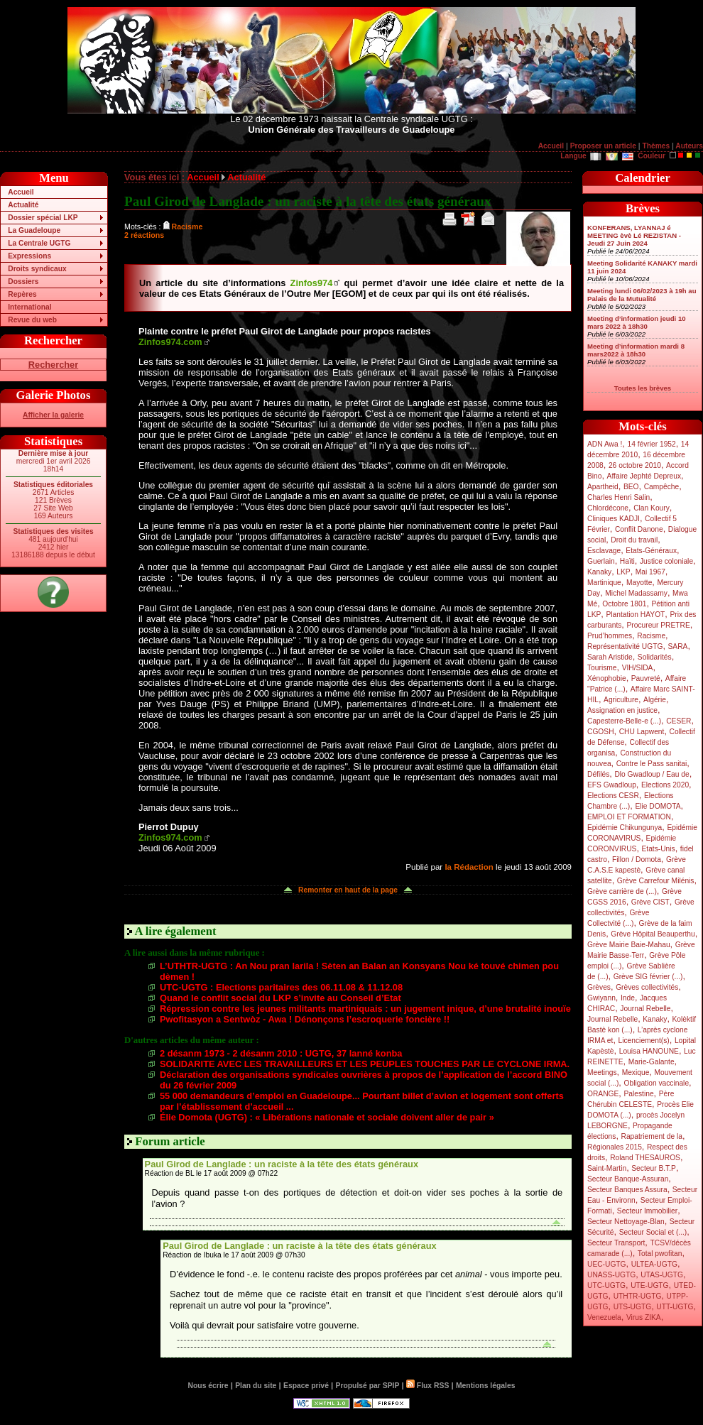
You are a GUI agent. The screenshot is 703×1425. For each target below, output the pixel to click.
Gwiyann (601, 998)
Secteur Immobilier (647, 1211)
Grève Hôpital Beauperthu (652, 934)
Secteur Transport (616, 1243)
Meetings (602, 1072)
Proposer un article (603, 146)
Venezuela (604, 1317)
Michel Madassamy (636, 593)
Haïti (627, 561)
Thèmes (656, 146)
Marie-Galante (651, 1062)
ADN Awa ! (604, 444)
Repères (22, 294)
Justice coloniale (666, 561)
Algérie (654, 700)
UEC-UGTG (606, 1264)
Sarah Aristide (610, 657)
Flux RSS (427, 1385)
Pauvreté (645, 678)
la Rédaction (469, 867)
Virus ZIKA (643, 1317)
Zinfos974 (311, 283)
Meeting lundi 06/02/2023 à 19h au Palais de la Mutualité (642, 294)
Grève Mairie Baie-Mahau (628, 945)
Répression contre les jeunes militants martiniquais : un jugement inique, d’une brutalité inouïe (365, 1008)
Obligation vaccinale (656, 1083)
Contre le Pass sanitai (651, 764)
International (29, 307)
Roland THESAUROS (645, 1158)
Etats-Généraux (651, 551)
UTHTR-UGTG (638, 1296)
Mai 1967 (650, 572)
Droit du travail (634, 540)
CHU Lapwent (642, 732)
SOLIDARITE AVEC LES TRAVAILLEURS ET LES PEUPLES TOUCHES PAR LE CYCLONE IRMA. (365, 1064)
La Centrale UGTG (39, 243)
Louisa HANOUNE (649, 1051)
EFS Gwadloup (611, 785)
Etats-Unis (658, 849)
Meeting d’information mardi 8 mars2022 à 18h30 (636, 350)
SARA (678, 646)
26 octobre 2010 (635, 465)
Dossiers (23, 281)
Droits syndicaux (37, 269)
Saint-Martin (606, 1168)
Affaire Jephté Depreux (644, 476)
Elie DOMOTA (657, 806)
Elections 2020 (665, 785)
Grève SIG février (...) (648, 977)
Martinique (604, 582)
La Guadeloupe (34, 230)
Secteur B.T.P (653, 1168)
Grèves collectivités (647, 987)
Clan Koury (651, 508)
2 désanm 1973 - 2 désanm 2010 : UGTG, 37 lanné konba (281, 1053)
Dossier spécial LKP (42, 218)
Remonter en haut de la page (348, 890)
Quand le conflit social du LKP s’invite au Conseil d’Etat (280, 998)
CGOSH (600, 732)
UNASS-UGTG (611, 1275)
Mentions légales (485, 1385)
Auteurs (689, 146)
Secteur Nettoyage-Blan (626, 1221)
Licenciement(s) (644, 1040)
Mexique (636, 1072)
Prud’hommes (609, 636)
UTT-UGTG (674, 1307)
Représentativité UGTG (625, 646)
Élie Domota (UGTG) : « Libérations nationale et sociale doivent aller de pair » (327, 1117)
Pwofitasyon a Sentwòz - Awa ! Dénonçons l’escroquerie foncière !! (304, 1019)
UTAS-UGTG (662, 1275)
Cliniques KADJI (613, 519)
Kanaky (599, 572)
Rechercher (53, 364)
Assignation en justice (622, 710)
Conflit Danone (639, 529)
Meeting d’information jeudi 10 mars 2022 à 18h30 (636, 322)
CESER (678, 721)
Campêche (662, 487)
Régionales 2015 (614, 1147)
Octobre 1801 (624, 604)
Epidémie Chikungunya (624, 827)
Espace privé (306, 1385)
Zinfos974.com (170, 342)
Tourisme (602, 668)
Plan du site (255, 1385)
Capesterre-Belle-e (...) (624, 721)
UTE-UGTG (649, 1285)
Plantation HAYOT (635, 614)
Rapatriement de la (651, 1136)
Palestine (638, 1094)
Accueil (551, 146)
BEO (631, 487)
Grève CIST (650, 902)
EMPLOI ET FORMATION (629, 817)
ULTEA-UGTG (654, 1264)
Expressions (29, 256)
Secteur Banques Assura (627, 1190)
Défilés (598, 774)
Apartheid (602, 487)
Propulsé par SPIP (368, 1385)
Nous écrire (208, 1385)
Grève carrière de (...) (622, 891)
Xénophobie (606, 678)
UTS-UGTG (632, 1307)
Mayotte (639, 582)
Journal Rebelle (645, 1008)
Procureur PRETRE (658, 625)
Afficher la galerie (53, 415)
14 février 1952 (651, 444)
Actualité (23, 205)
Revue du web (32, 320)
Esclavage (604, 551)
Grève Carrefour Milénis (655, 881)
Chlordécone (607, 508)
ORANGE (602, 1094)
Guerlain (601, 561)
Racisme (651, 636)
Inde (628, 998)
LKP (623, 572)
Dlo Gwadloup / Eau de (651, 774)
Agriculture (621, 700)
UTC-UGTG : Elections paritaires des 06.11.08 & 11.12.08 (281, 987)
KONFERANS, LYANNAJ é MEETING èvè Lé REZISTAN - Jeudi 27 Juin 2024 (634, 235)
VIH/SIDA (637, 668)
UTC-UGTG (606, 1285)
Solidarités (655, 657)
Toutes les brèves (642, 388)
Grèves (599, 987)
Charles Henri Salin (618, 497)
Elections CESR (613, 795)
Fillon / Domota (636, 859)
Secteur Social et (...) (653, 1232)
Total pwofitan (660, 1253)
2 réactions (144, 235)
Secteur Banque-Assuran (627, 1179)
